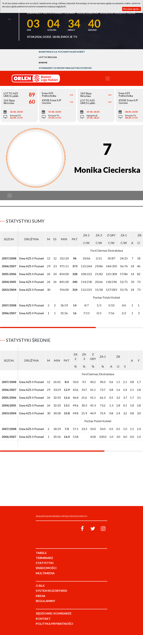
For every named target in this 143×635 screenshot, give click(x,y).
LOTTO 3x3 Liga (48, 57)
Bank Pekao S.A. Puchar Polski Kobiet (62, 51)
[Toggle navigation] (107, 78)
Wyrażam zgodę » (131, 9)
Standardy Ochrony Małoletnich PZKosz (65, 68)
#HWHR (43, 62)
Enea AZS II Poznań (31, 258)
